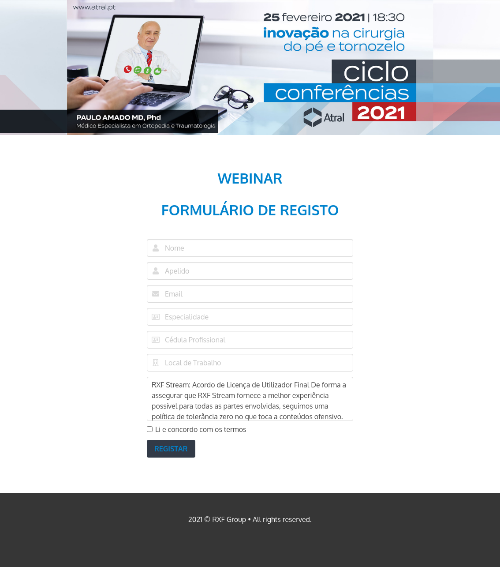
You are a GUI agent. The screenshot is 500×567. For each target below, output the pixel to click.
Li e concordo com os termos (196, 429)
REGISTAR (171, 448)
